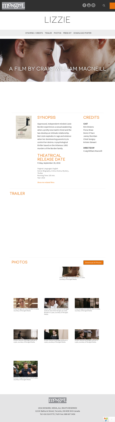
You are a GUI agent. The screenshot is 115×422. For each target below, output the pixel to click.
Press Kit (67, 33)
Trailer (48, 33)
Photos (57, 33)
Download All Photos (93, 262)
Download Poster (82, 33)
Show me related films (45, 182)
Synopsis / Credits (34, 33)
